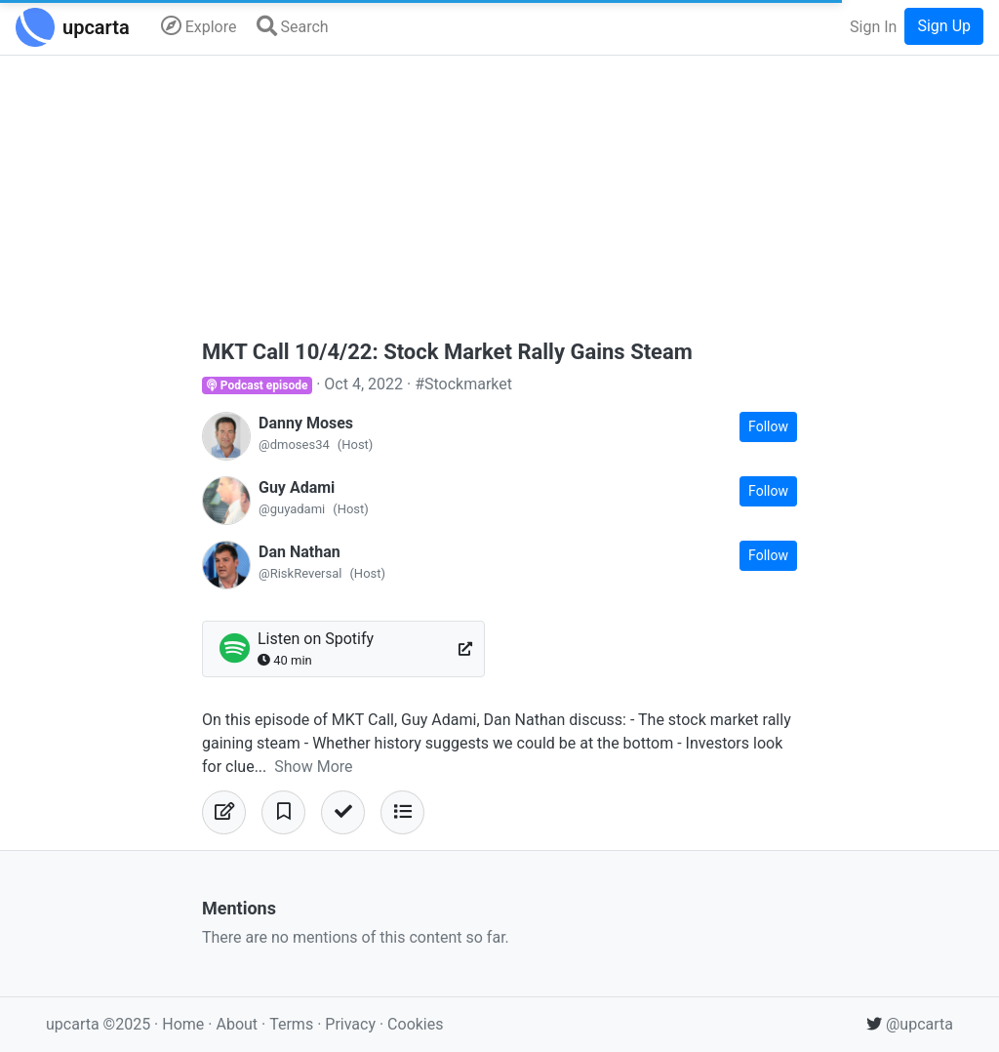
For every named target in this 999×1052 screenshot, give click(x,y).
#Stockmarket (463, 384)
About (237, 1024)
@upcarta (909, 1024)
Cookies (415, 1024)
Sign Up (944, 26)
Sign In (873, 27)
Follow (768, 426)
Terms (293, 1024)
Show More (313, 766)
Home (183, 1024)
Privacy (352, 1024)
